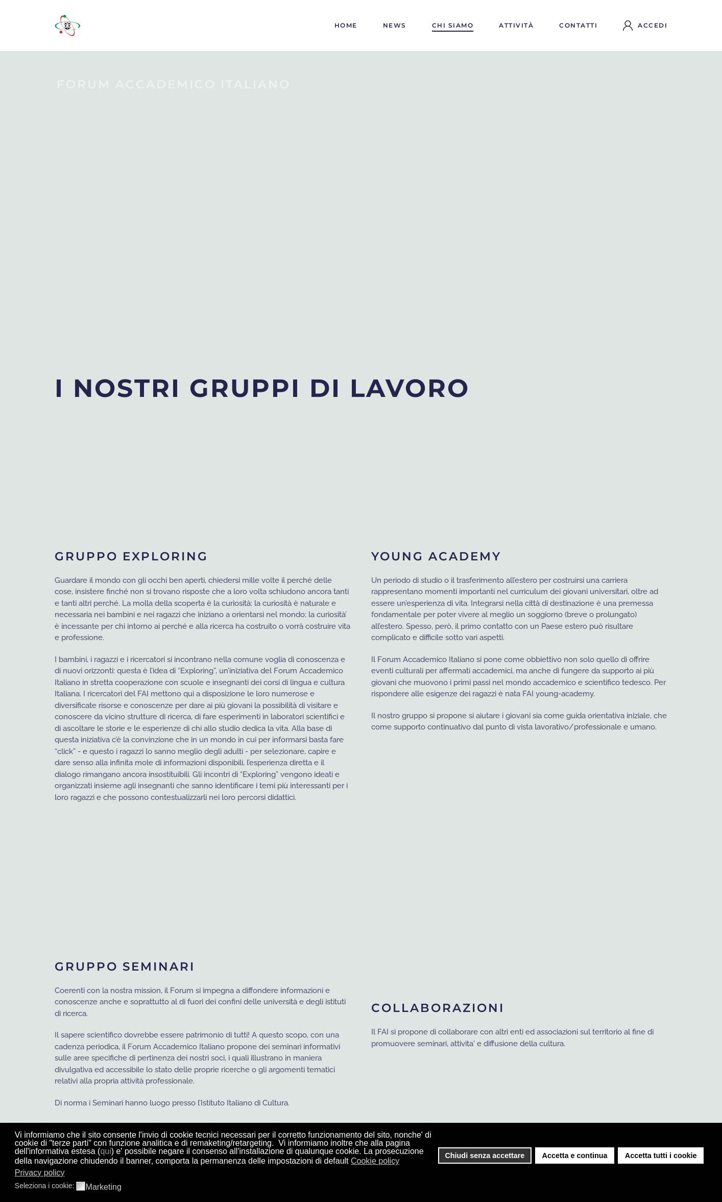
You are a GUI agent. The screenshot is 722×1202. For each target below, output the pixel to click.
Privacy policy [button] (40, 1172)
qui (105, 1151)
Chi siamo (453, 25)
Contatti (578, 25)
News (394, 25)
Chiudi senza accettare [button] (484, 1155)
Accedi (645, 25)
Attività (516, 25)
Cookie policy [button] (375, 1161)
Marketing (104, 1187)
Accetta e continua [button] (575, 1155)
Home (345, 25)
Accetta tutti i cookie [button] (661, 1155)
